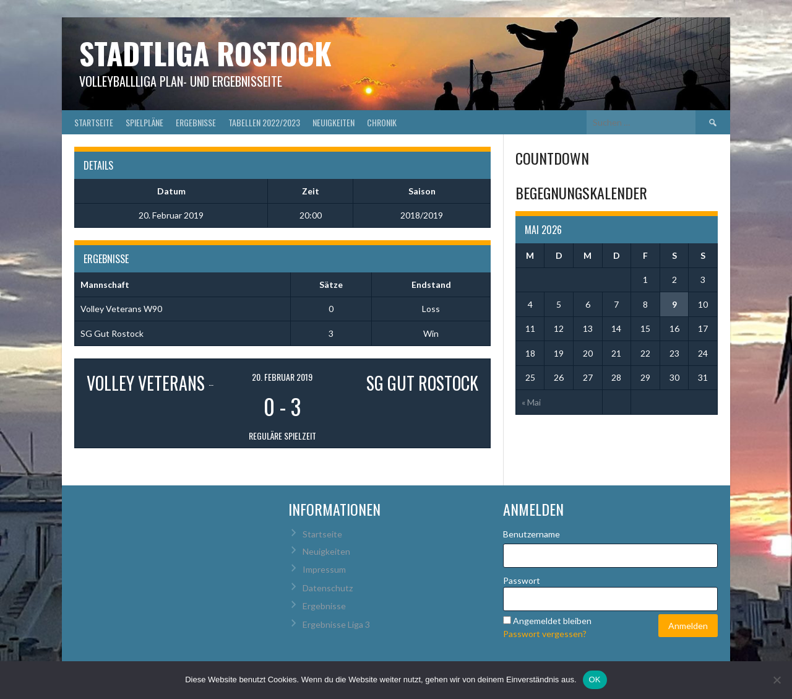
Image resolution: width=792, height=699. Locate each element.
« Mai (531, 402)
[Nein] (776, 680)
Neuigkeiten (333, 122)
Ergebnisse (196, 122)
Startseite (93, 122)
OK (595, 679)
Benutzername (531, 534)
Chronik (382, 122)
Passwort (521, 580)
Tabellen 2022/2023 (264, 122)
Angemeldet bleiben (552, 620)
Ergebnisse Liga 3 (336, 624)
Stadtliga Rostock (205, 53)
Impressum (324, 569)
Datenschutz (328, 588)
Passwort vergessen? (545, 633)
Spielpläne (144, 122)
